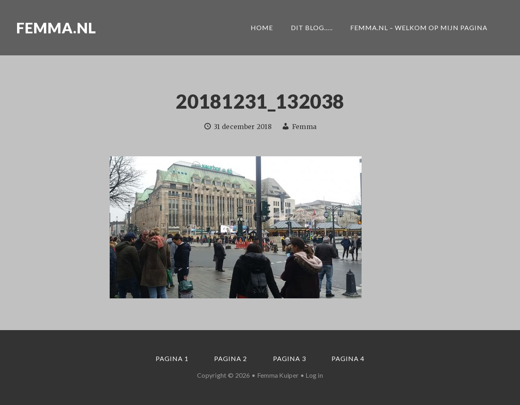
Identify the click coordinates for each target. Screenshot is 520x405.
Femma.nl (56, 28)
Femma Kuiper (278, 375)
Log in (314, 375)
